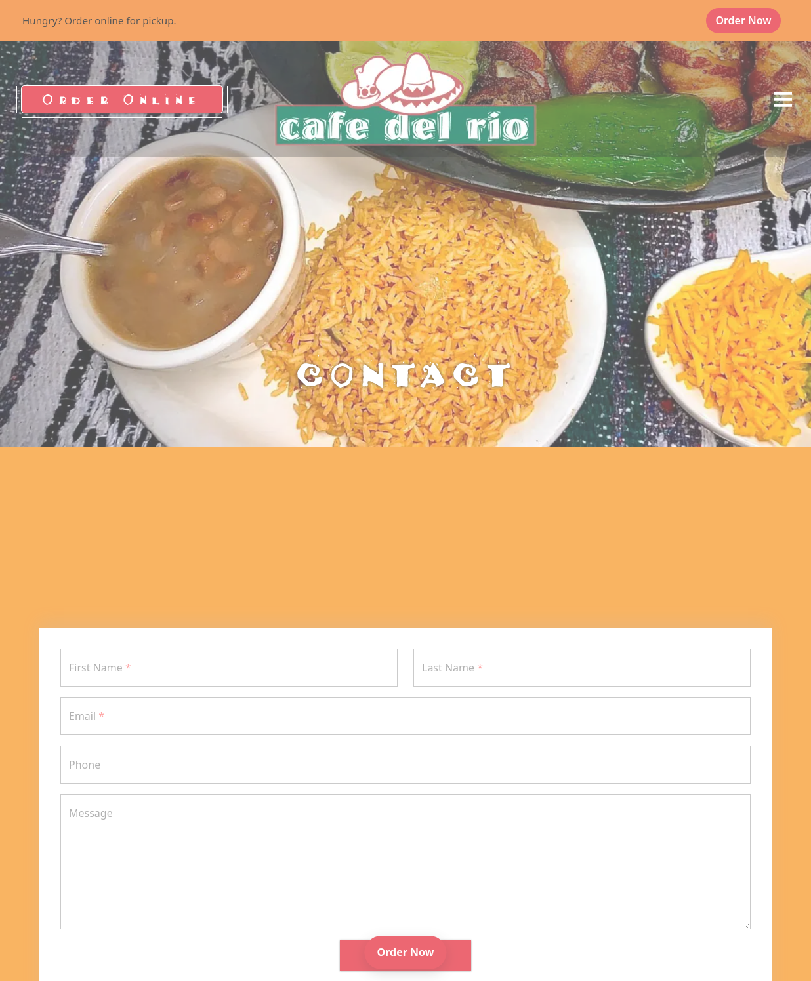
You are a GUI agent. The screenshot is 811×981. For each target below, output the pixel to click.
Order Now (748, 20)
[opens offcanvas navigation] (783, 99)
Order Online (122, 99)
